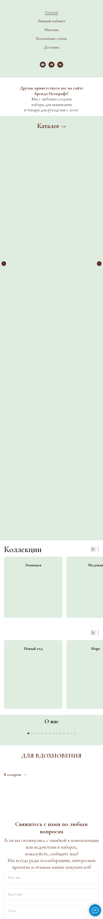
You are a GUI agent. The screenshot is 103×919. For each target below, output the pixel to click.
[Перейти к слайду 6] (46, 501)
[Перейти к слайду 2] (32, 501)
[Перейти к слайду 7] (50, 501)
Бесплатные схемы (51, 38)
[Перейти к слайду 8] (53, 501)
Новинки (51, 181)
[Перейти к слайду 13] (71, 501)
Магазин (51, 29)
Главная (51, 12)
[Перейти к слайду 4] (39, 501)
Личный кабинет (52, 21)
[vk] (60, 65)
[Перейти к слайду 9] (57, 501)
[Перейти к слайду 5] (42, 501)
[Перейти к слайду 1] (28, 501)
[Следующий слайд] (99, 192)
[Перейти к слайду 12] (67, 501)
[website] (30, 743)
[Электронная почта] (43, 65)
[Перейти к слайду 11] (64, 501)
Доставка (51, 47)
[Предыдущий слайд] (4, 192)
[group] (33, 301)
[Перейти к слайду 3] (35, 501)
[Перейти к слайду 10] (60, 501)
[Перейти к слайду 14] (74, 501)
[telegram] (51, 65)
